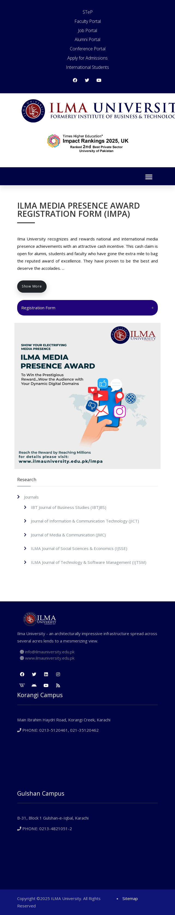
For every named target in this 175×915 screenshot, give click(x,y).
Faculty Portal (87, 21)
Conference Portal (87, 49)
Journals (31, 497)
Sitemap (130, 898)
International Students (87, 67)
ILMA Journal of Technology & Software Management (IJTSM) (88, 562)
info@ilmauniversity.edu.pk (49, 651)
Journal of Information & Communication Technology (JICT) (85, 521)
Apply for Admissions (87, 58)
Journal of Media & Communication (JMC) (68, 534)
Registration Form (38, 307)
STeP (88, 12)
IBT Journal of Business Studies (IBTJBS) (68, 507)
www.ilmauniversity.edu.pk (49, 658)
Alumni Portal (87, 39)
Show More (32, 286)
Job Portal (87, 30)
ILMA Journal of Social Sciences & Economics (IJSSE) (79, 548)
